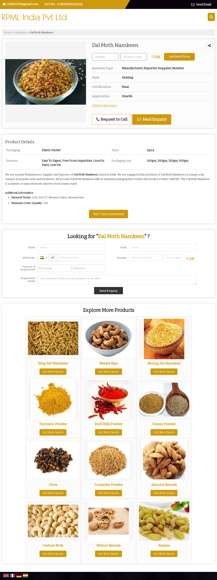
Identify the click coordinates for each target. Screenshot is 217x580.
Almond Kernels (164, 485)
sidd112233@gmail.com (22, 4)
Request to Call (111, 119)
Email (124, 247)
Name (31, 247)
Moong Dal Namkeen (164, 363)
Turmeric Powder (53, 424)
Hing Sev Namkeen (53, 363)
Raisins (164, 545)
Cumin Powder (164, 424)
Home (8, 32)
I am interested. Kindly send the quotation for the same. (117, 280)
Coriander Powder (108, 485)
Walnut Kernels (108, 545)
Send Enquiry (152, 119)
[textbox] (133, 57)
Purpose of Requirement (28, 268)
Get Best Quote (53, 371)
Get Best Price (179, 56)
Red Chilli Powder (109, 424)
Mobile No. (29, 257)
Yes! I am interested (108, 214)
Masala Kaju (108, 363)
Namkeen (21, 32)
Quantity (122, 257)
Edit (156, 56)
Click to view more (104, 105)
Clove (53, 485)
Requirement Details (28, 280)
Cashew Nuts (53, 545)
